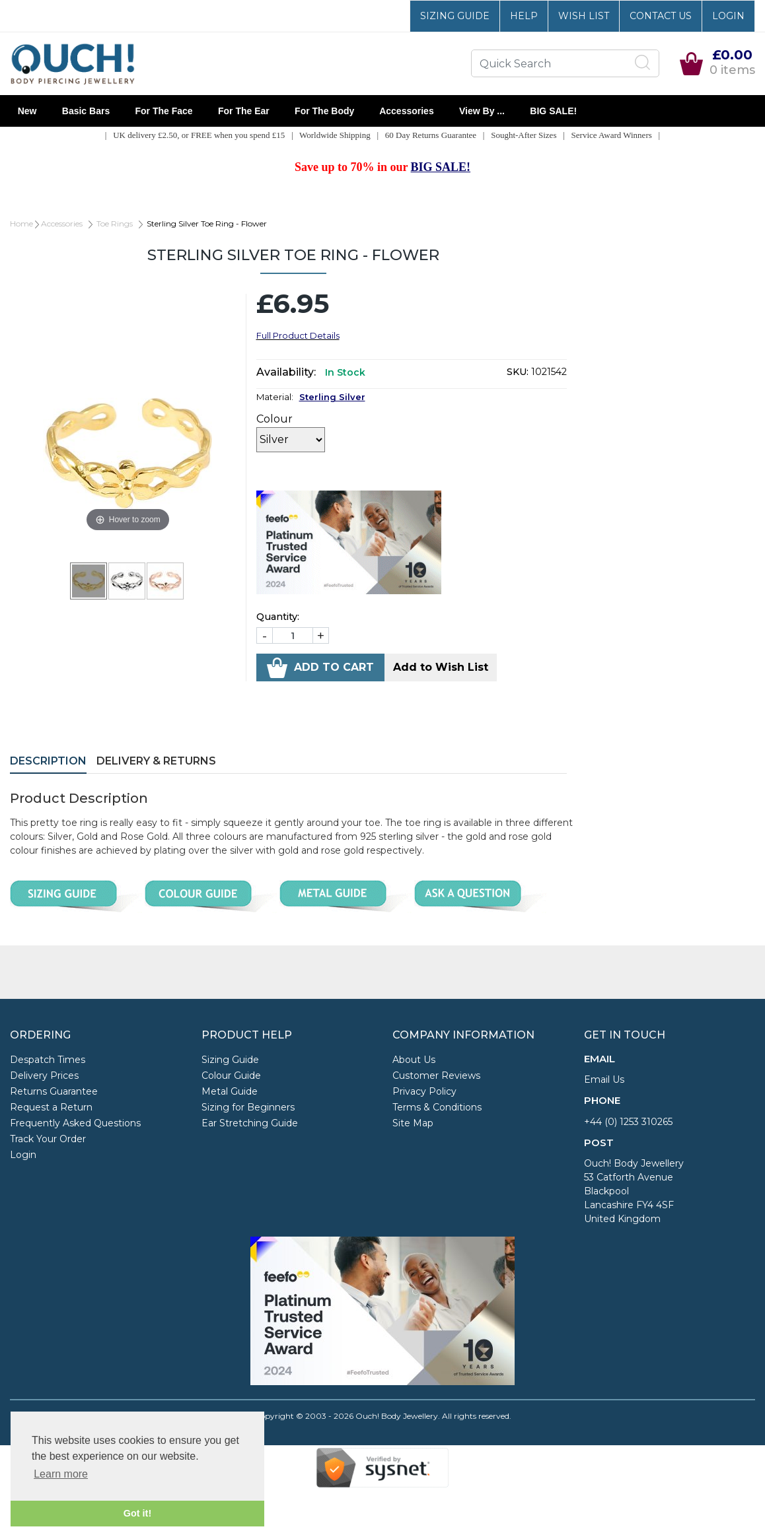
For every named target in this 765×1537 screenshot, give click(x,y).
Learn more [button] (61, 1474)
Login (728, 16)
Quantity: (277, 617)
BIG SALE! (554, 111)
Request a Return (51, 1107)
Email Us (604, 1079)
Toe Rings (114, 223)
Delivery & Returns (156, 761)
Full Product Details (298, 335)
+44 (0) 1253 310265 (628, 1122)
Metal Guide (229, 1091)
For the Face (164, 111)
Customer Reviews (436, 1075)
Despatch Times (47, 1060)
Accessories (406, 111)
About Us (413, 1060)
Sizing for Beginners (248, 1107)
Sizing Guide (455, 16)
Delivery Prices (44, 1075)
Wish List (583, 16)
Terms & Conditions (437, 1107)
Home (21, 223)
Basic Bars (86, 111)
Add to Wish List (440, 667)
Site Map (412, 1123)
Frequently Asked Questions (75, 1123)
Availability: (286, 372)
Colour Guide (231, 1075)
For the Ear (243, 111)
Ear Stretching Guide (249, 1123)
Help (524, 16)
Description (48, 761)
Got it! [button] (137, 1513)
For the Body (324, 111)
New (27, 111)
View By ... (481, 111)
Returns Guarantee (54, 1091)
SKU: (517, 372)
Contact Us (661, 16)
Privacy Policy (424, 1091)
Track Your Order (48, 1139)
